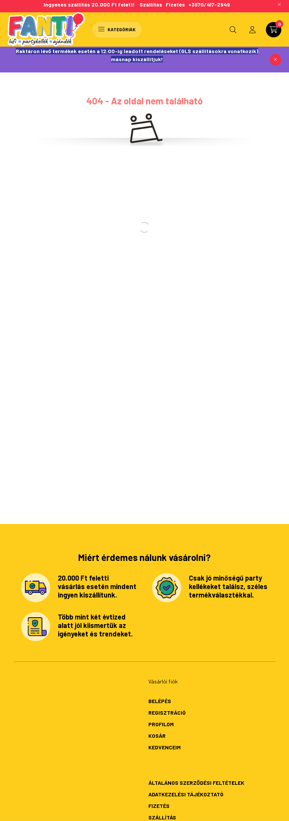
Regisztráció (167, 712)
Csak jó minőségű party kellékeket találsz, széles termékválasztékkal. (228, 586)
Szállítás (152, 4)
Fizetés (175, 4)
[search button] (233, 29)
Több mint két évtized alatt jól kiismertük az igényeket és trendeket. (95, 625)
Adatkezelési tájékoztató (185, 794)
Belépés (159, 701)
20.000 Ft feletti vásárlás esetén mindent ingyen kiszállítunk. (97, 586)
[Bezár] (275, 59)
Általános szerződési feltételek (196, 782)
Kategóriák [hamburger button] (117, 29)
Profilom (161, 724)
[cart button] (273, 29)
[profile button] (252, 29)
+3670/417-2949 (209, 4)
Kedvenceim (164, 747)
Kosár (157, 735)
